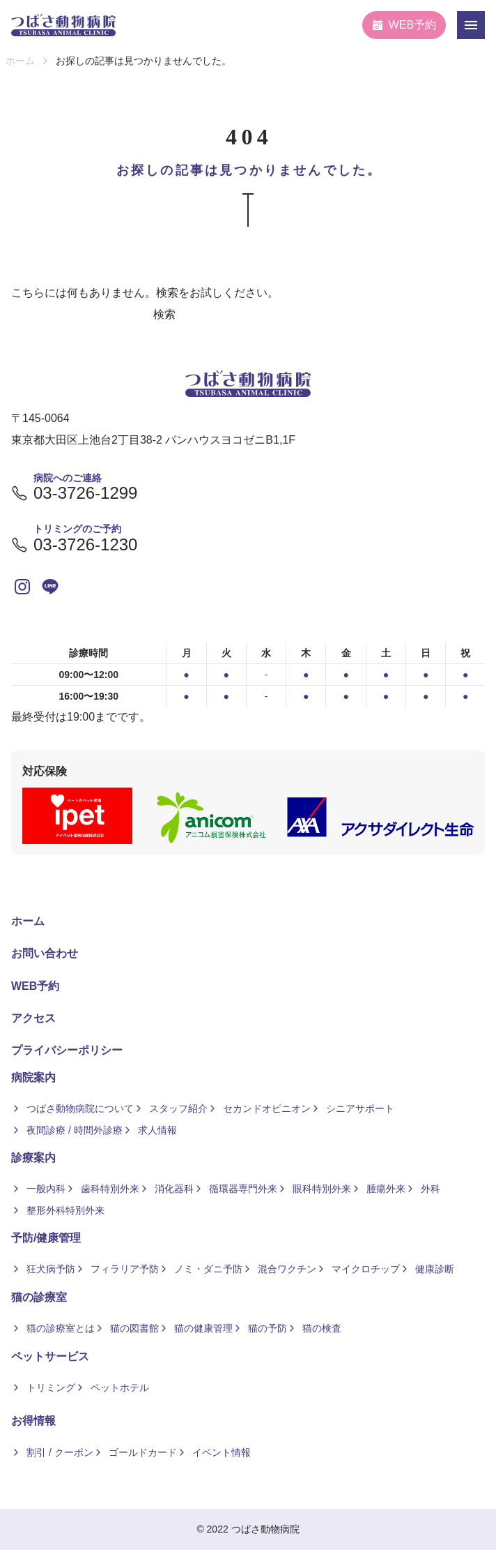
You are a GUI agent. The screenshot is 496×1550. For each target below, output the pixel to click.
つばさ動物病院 (265, 1529)
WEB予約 (404, 25)
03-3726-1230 (74, 544)
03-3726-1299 (74, 493)
